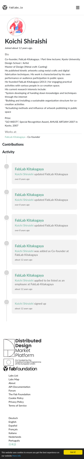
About (12, 382)
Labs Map (14, 379)
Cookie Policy (16, 397)
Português (14, 440)
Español (13, 425)
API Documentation (19, 386)
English (12, 421)
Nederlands (15, 436)
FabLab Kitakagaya (15, 136)
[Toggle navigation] (77, 7)
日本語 (12, 444)
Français (13, 429)
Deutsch (13, 417)
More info (16, 455)
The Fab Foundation (20, 394)
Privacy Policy (16, 401)
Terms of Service (18, 405)
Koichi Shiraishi (24, 174)
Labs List (13, 375)
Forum (12, 390)
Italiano (13, 432)
